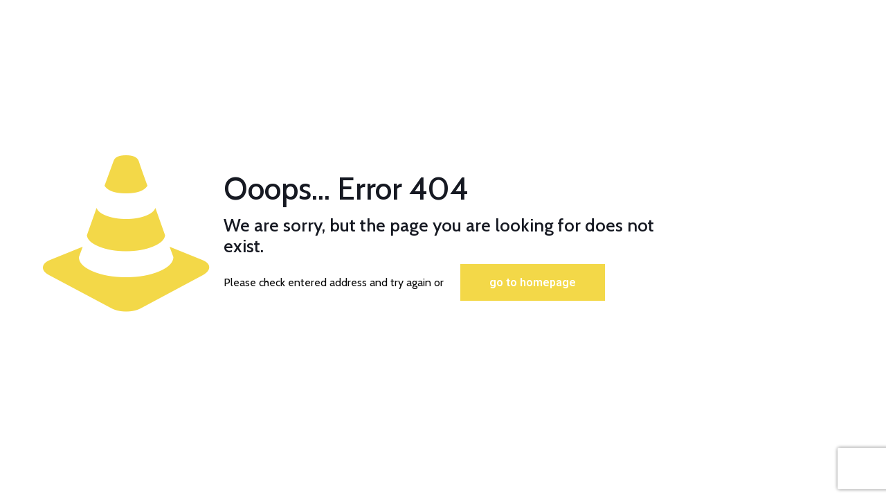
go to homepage (532, 282)
